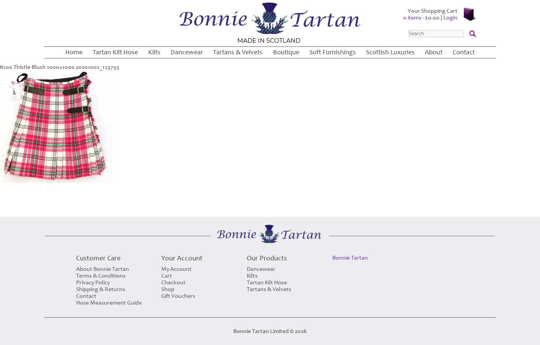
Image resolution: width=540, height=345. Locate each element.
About (433, 52)
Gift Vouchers (178, 296)
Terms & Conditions (101, 275)
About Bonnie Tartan (102, 269)
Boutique (286, 52)
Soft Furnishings (332, 52)
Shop (167, 289)
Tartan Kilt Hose (115, 52)
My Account (176, 269)
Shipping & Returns (100, 289)
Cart (166, 275)
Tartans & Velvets (237, 52)
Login (450, 17)
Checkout (173, 282)
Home (73, 52)
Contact (464, 52)
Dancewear (187, 52)
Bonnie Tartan (350, 257)
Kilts (154, 52)
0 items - (421, 17)
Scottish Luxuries (390, 52)
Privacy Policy (93, 282)
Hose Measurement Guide (109, 302)
